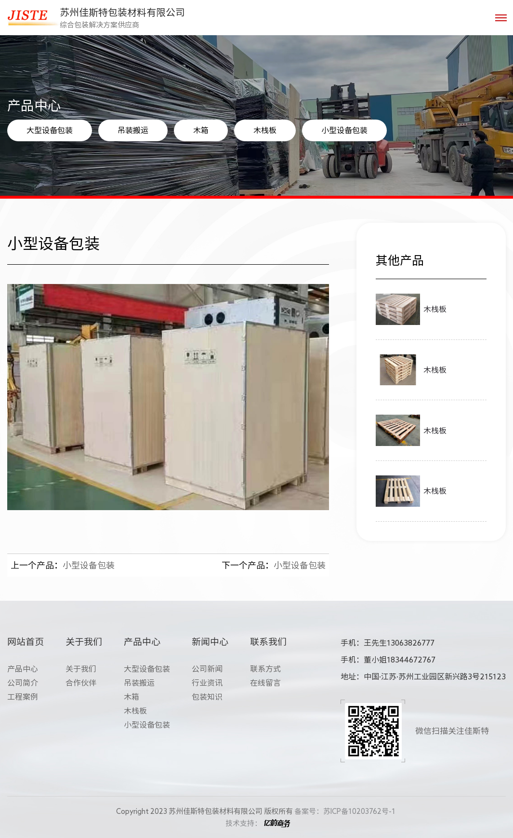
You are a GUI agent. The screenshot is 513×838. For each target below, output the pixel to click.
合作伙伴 (81, 683)
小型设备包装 (344, 130)
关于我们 (81, 669)
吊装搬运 (133, 130)
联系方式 (265, 669)
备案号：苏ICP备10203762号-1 (344, 811)
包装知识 (207, 697)
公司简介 (22, 683)
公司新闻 (207, 669)
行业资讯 (207, 683)
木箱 (201, 130)
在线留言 (265, 683)
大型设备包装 (49, 130)
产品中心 (22, 669)
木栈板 (264, 130)
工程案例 (22, 697)
